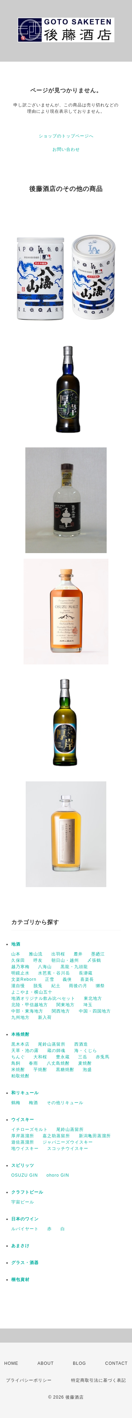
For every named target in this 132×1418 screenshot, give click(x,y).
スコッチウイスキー (67, 1148)
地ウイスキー (25, 1148)
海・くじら (85, 1050)
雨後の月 (78, 985)
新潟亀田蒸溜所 (95, 1135)
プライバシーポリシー (29, 1380)
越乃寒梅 (20, 966)
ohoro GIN (57, 1175)
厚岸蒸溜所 (22, 1135)
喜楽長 (87, 979)
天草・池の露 (25, 1050)
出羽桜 (58, 954)
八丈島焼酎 (58, 1063)
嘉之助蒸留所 (56, 1135)
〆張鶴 (94, 960)
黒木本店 (20, 1044)
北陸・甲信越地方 (29, 1004)
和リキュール (25, 1092)
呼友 (38, 960)
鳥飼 (15, 1063)
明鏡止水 (20, 973)
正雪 (49, 979)
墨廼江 (98, 954)
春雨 (33, 1063)
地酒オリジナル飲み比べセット (43, 998)
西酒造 (81, 1044)
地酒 (15, 944)
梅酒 (33, 1102)
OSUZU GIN (24, 1175)
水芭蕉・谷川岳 (54, 973)
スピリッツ (22, 1165)
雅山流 (36, 954)
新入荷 (45, 1017)
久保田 (18, 960)
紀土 (56, 985)
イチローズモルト (29, 1129)
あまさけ (20, 1245)
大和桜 (40, 1056)
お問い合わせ (66, 149)
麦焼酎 (85, 1063)
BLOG (79, 1363)
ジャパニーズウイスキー (68, 1142)
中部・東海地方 (27, 1011)
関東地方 (65, 1004)
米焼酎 (18, 1069)
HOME (11, 1363)
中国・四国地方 (95, 1011)
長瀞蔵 (86, 973)
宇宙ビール (22, 1202)
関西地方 (61, 1011)
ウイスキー (22, 1119)
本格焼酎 (20, 1034)
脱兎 (38, 985)
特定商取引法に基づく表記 (98, 1380)
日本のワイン (25, 1218)
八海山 (45, 966)
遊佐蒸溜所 (22, 1142)
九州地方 (20, 1017)
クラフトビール (27, 1192)
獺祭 (100, 985)
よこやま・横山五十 (31, 992)
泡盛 (87, 1069)
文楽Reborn (23, 979)
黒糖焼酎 (65, 1069)
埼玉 (88, 1004)
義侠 (67, 979)
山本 (15, 954)
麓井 (78, 954)
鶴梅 (15, 1102)
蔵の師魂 (56, 1050)
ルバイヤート (25, 1228)
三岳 (82, 1056)
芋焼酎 (40, 1069)
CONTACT (116, 1363)
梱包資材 (20, 1279)
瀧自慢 (18, 985)
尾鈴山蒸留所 (51, 1044)
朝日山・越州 (65, 960)
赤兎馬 (102, 1056)
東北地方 (93, 998)
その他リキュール (65, 1102)
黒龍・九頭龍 (74, 966)
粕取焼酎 (20, 1075)
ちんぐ (18, 1056)
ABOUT (45, 1363)
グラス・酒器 (25, 1262)
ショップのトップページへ (66, 136)
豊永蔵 (63, 1056)
